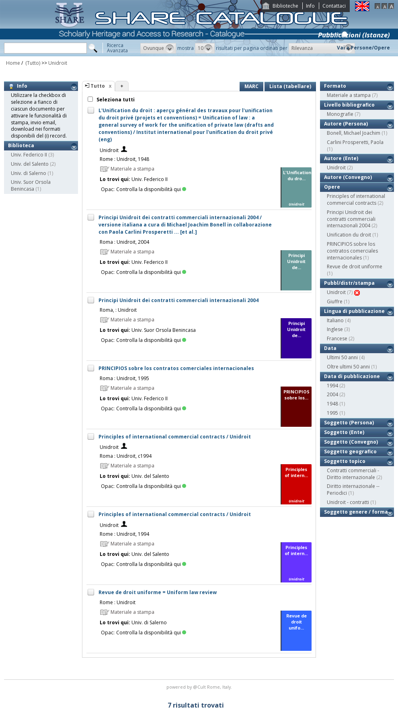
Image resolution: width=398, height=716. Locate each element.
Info (310, 5)
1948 (332, 403)
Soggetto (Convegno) (351, 441)
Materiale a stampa (349, 95)
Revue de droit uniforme (354, 266)
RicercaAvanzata (117, 48)
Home (13, 63)
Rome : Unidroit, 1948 (124, 159)
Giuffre (335, 301)
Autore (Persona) (346, 123)
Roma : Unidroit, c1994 (126, 456)
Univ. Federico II (29, 154)
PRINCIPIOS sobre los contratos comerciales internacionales (176, 368)
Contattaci (334, 5)
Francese (337, 338)
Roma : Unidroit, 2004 (124, 242)
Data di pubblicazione (352, 376)
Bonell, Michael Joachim (353, 133)
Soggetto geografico (350, 451)
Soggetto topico (344, 461)
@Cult (200, 687)
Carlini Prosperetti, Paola (355, 142)
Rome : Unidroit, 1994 (124, 534)
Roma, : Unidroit (118, 310)
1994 (332, 385)
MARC (251, 86)
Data (330, 348)
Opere (332, 186)
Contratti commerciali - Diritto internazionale (353, 474)
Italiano (335, 320)
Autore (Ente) (341, 158)
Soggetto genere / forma (356, 511)
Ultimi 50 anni (342, 357)
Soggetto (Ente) (344, 432)
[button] (158, 48)
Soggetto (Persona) (349, 422)
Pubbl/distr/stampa (349, 283)
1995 (332, 412)
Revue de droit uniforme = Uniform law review (157, 592)
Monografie (340, 114)
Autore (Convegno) (348, 177)
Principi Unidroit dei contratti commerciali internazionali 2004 (178, 300)
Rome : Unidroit (117, 602)
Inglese (335, 329)
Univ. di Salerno (28, 173)
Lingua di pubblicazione (354, 311)
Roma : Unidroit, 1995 (124, 378)
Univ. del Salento (30, 163)
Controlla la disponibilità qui (151, 189)
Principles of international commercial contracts (356, 199)
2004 (332, 394)
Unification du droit (349, 234)
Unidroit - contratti (348, 502)
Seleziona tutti (115, 99)
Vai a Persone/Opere (363, 47)
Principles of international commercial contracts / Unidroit (174, 436)
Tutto (97, 85)
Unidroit (57, 63)
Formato (335, 85)
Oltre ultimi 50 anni (348, 366)
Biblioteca (21, 145)
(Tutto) (32, 63)
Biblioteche (285, 5)
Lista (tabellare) (290, 86)
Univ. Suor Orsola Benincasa (31, 185)
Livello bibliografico (349, 104)
